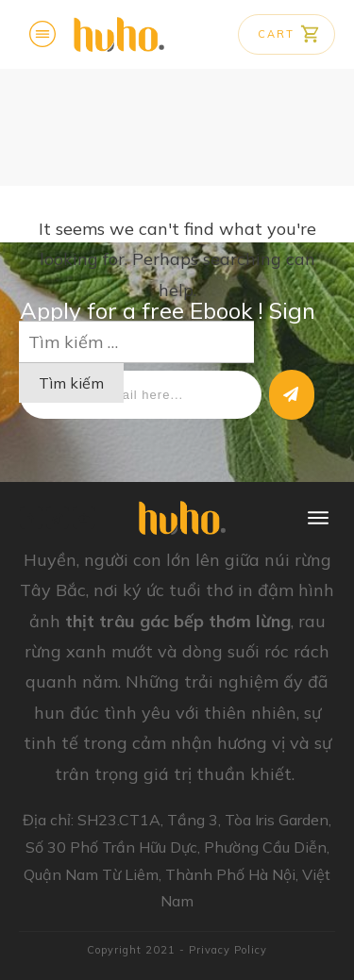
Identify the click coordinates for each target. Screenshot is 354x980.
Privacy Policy (228, 949)
